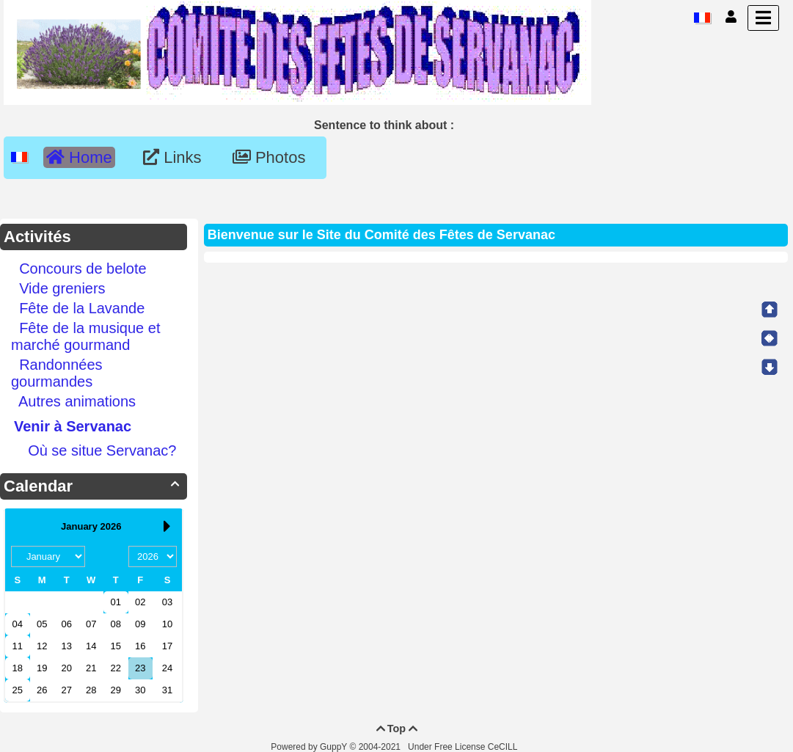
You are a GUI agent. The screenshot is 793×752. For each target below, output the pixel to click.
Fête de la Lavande (82, 308)
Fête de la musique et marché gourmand (85, 336)
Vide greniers (62, 288)
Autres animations (77, 401)
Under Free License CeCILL (463, 747)
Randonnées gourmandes (57, 373)
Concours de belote (82, 268)
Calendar (93, 486)
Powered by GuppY (310, 747)
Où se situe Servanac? (102, 450)
